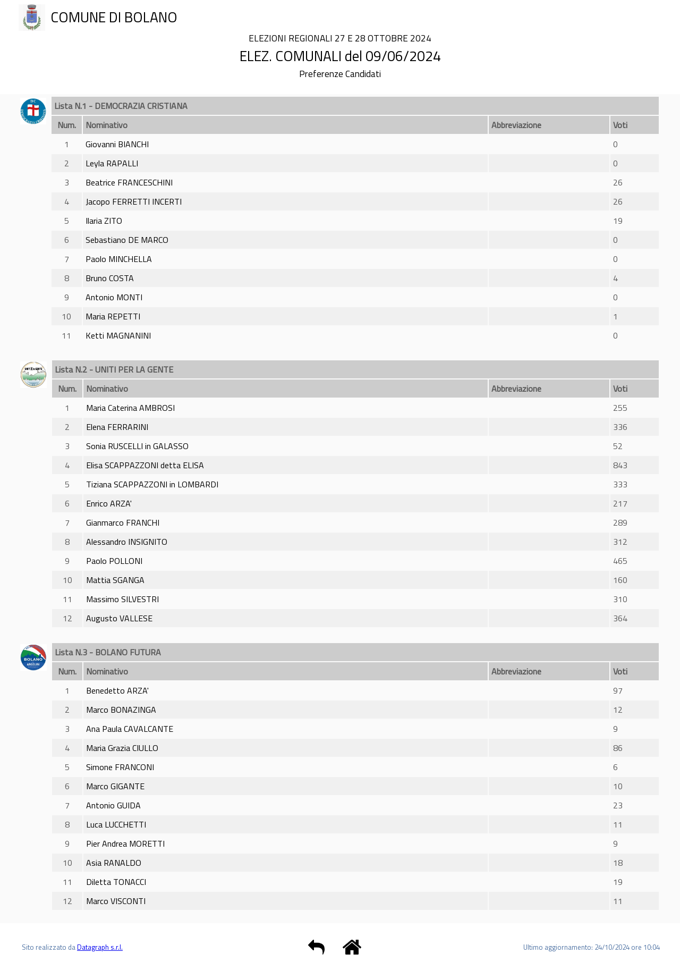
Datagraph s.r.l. (100, 947)
